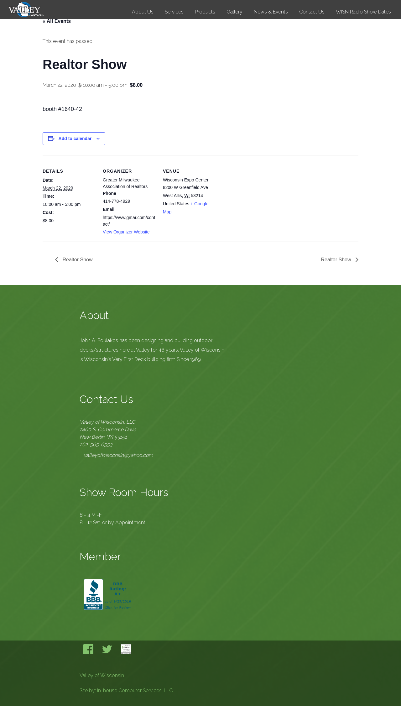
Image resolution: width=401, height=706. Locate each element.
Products (205, 12)
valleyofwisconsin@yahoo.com (118, 455)
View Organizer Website (126, 231)
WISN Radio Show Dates (363, 12)
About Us (143, 12)
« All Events (57, 21)
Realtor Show (77, 259)
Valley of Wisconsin (102, 675)
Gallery (234, 12)
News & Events (271, 12)
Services (174, 12)
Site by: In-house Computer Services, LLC (126, 690)
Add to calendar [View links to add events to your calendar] (75, 138)
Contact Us (312, 12)
